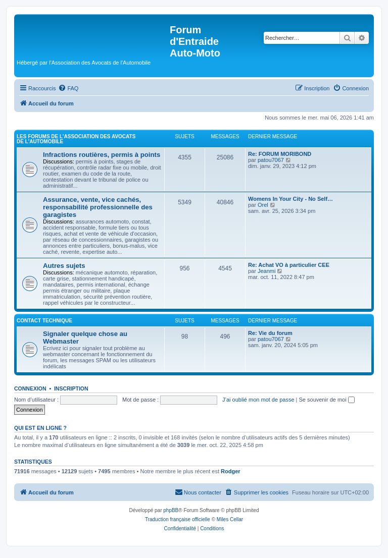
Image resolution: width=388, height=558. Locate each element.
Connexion (30, 388)
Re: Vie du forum (270, 333)
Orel (263, 205)
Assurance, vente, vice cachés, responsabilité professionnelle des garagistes (98, 207)
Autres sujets (64, 265)
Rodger (230, 471)
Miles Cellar (230, 519)
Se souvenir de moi (327, 400)
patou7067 (271, 160)
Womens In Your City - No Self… (290, 199)
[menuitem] (68, 88)
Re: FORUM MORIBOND (279, 154)
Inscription (71, 388)
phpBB (170, 510)
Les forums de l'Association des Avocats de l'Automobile (76, 139)
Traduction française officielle (177, 519)
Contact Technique (44, 320)
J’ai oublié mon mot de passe (258, 400)
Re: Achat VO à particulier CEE (288, 265)
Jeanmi (266, 271)
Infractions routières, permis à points (101, 154)
